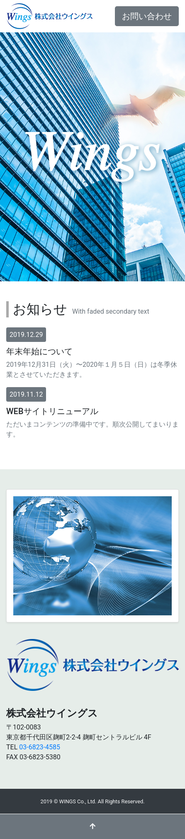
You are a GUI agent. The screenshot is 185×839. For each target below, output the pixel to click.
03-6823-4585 (39, 747)
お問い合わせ (147, 16)
